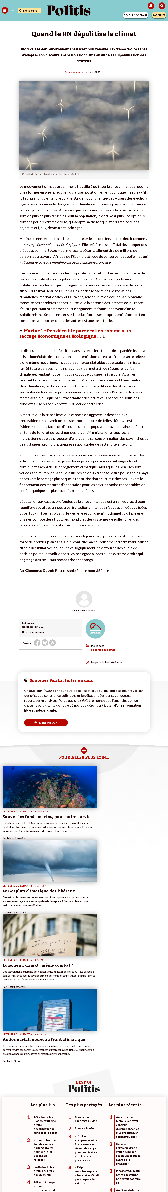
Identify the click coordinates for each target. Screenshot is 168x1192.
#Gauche (116, 1070)
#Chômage (117, 1077)
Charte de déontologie (61, 1168)
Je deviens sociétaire (67, 1066)
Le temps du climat (103, 649)
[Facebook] (41, 1180)
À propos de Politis (66, 1077)
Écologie (6, 1070)
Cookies (149, 1168)
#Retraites (117, 1073)
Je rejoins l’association (68, 1073)
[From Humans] (82, 1180)
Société (6, 1073)
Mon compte (63, 1080)
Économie (33, 1070)
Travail (31, 1066)
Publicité (135, 1168)
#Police (115, 1066)
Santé (31, 1077)
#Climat (115, 1063)
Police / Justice (36, 1080)
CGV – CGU (84, 1168)
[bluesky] (51, 1180)
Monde (31, 1063)
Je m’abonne (63, 1070)
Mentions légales (34, 1168)
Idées (5, 1077)
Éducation (33, 1073)
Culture (6, 1080)
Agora (5, 1063)
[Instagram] (71, 1180)
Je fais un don (64, 1063)
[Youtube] (61, 1180)
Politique (6, 1066)
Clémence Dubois (74, 71)
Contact (16, 1168)
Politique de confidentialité (111, 1168)
